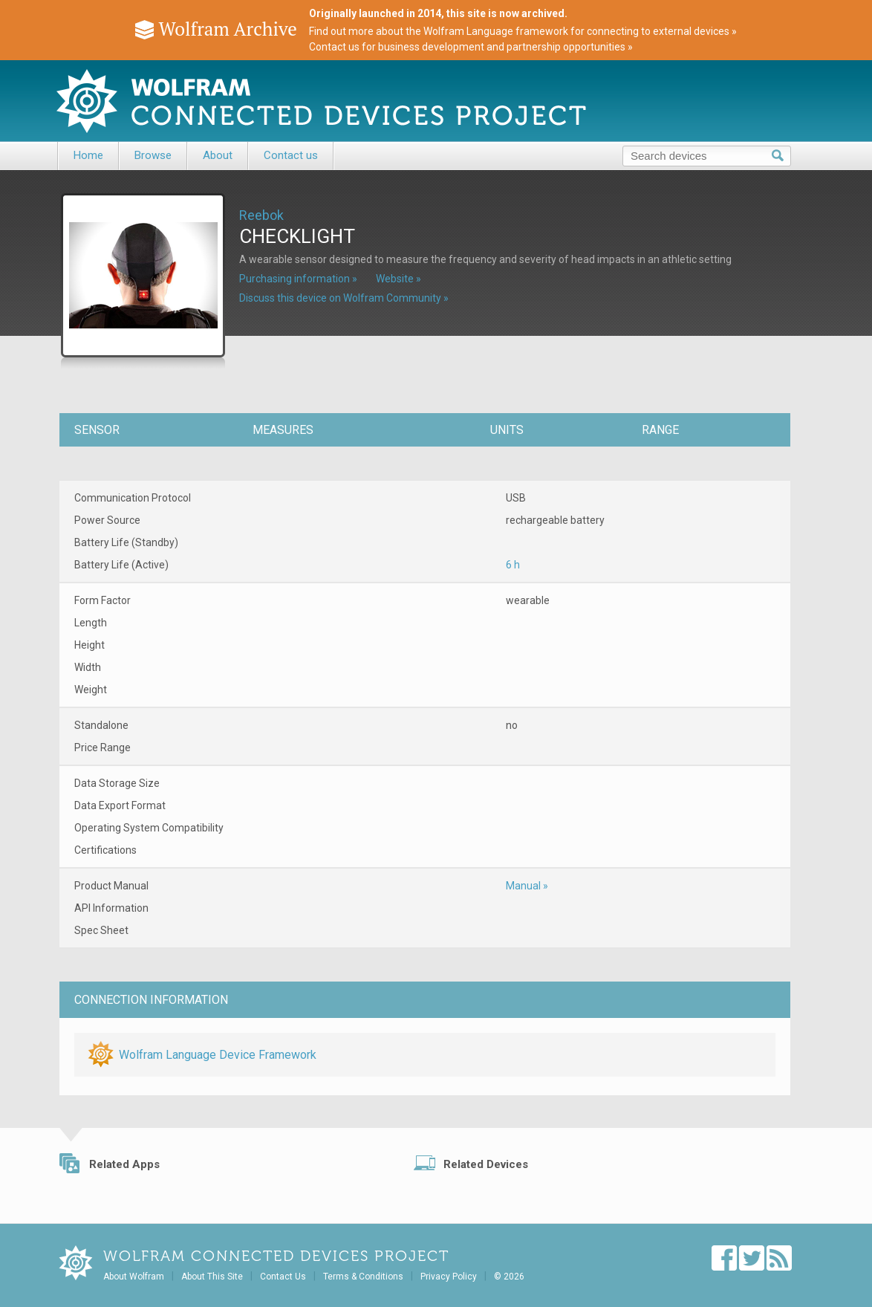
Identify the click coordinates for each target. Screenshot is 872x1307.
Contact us (291, 155)
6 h (513, 565)
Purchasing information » (298, 279)
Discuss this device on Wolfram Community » (344, 298)
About (217, 155)
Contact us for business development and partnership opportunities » (471, 47)
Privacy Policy (448, 1276)
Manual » (527, 886)
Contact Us (283, 1276)
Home (88, 155)
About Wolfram (133, 1276)
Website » (398, 279)
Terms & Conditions (363, 1276)
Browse (153, 155)
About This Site (212, 1276)
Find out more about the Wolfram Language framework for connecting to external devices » (523, 31)
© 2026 (509, 1276)
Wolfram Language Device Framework (217, 1055)
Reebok (261, 215)
